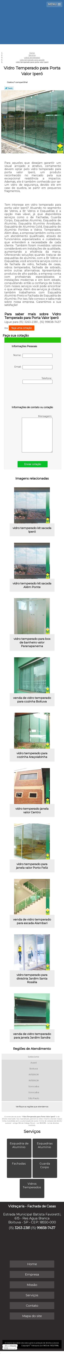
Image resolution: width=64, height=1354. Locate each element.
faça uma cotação (21, 328)
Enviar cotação (32, 464)
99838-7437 (46, 1228)
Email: (33, 367)
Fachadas (19, 1163)
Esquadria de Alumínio (19, 1145)
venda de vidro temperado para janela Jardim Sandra (32, 1035)
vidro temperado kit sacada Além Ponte (32, 585)
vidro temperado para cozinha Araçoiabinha (32, 755)
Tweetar (8, 88)
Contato (32, 1305)
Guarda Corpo (45, 1165)
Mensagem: (37, 433)
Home (32, 1264)
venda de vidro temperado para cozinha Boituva (32, 699)
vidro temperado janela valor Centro (32, 810)
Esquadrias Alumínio (45, 1145)
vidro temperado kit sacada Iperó (32, 529)
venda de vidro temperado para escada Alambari (32, 921)
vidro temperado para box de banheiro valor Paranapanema (32, 642)
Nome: (33, 356)
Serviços (32, 1131)
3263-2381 (22, 1228)
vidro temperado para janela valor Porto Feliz (32, 865)
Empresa (32, 1274)
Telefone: (37, 380)
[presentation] (32, 395)
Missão (32, 1285)
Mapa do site (32, 1316)
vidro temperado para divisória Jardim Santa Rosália (32, 978)
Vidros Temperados (32, 1185)
